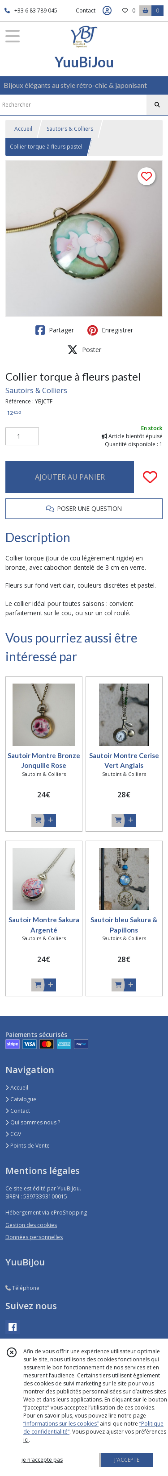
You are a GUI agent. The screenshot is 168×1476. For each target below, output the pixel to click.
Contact (85, 10)
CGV (13, 1134)
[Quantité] (22, 436)
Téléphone (22, 1288)
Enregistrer (110, 330)
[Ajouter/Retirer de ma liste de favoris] (150, 477)
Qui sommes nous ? (32, 1122)
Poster (84, 349)
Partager (54, 330)
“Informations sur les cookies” (61, 1423)
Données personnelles (34, 1237)
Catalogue (20, 1099)
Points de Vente (27, 1145)
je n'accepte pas (42, 1460)
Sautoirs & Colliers (70, 129)
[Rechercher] (157, 105)
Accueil (23, 129)
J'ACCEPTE (126, 1460)
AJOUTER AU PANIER (70, 477)
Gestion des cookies (31, 1225)
